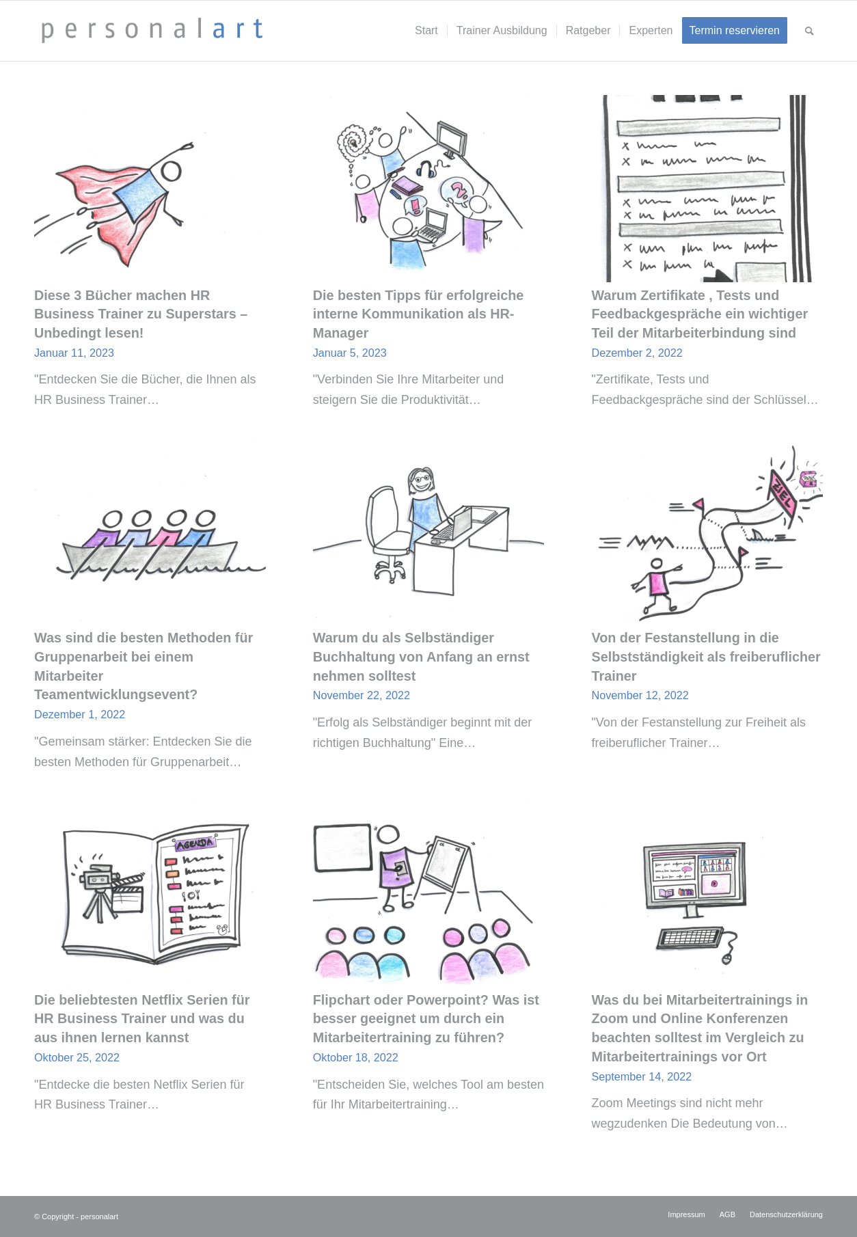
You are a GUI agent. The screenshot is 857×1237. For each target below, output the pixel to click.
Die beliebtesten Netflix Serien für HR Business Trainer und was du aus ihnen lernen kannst (142, 1018)
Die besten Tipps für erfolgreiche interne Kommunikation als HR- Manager (418, 314)
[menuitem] (426, 31)
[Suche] (809, 31)
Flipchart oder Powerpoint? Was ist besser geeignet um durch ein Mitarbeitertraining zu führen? (426, 1018)
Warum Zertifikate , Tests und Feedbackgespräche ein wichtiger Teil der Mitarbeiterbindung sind (699, 314)
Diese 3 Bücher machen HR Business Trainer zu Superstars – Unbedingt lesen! (140, 314)
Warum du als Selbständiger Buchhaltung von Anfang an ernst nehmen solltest (421, 656)
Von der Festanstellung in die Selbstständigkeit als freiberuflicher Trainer (705, 656)
